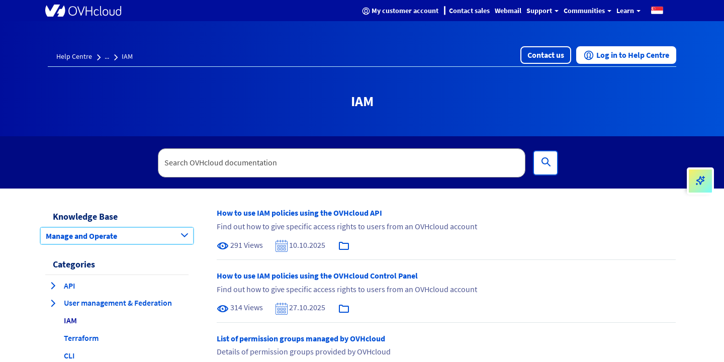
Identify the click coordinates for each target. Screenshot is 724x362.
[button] (657, 10)
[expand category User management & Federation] (53, 303)
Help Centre (74, 56)
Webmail (508, 10)
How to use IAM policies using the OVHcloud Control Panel (317, 275)
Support (542, 10)
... (107, 56)
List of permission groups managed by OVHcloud (301, 338)
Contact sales (469, 10)
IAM (127, 56)
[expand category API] (53, 286)
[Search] (545, 162)
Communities (587, 10)
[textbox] (342, 162)
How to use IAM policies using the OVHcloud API (299, 213)
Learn (628, 10)
